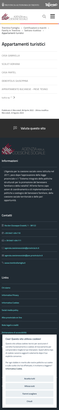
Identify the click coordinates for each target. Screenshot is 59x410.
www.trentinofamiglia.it (15, 262)
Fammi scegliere (29, 393)
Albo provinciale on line (12, 317)
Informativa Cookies (10, 302)
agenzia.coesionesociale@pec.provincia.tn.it (24, 255)
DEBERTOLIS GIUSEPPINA (15, 81)
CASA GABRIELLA (11, 55)
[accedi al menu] (52, 16)
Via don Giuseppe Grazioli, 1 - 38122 (20, 225)
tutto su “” (8, 97)
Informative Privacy (10, 295)
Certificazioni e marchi (35, 28)
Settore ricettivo (32, 30)
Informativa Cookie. (14, 368)
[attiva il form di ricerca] (44, 16)
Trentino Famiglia (10, 28)
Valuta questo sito (30, 128)
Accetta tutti (29, 378)
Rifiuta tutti (30, 386)
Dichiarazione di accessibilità (14, 332)
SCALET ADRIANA (11, 64)
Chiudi (29, 401)
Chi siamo (6, 287)
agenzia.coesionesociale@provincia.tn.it (22, 247)
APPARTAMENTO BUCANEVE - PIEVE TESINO (25, 89)
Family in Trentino (11, 30)
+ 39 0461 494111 (13, 240)
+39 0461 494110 (12, 233)
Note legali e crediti (10, 325)
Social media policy (10, 310)
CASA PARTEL (9, 72)
